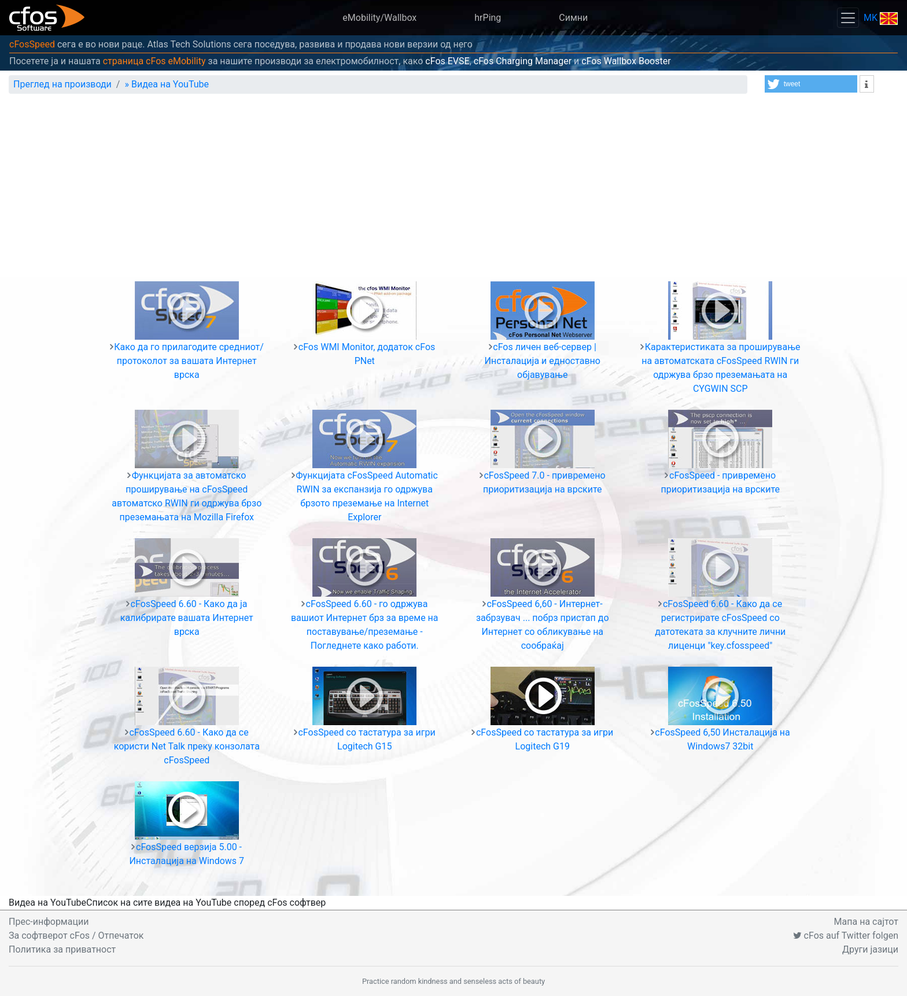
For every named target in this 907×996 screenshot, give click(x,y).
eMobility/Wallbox (379, 17)
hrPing (487, 17)
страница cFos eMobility (154, 61)
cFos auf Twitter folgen (845, 935)
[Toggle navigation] (848, 18)
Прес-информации (49, 921)
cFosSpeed (32, 44)
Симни (573, 17)
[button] (811, 84)
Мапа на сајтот (866, 921)
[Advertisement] (453, 190)
